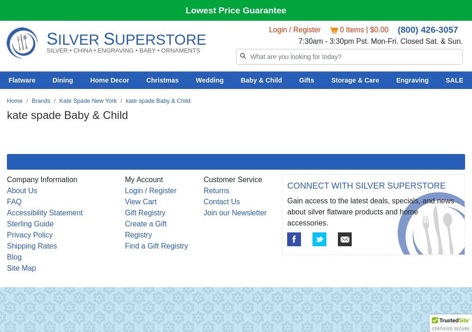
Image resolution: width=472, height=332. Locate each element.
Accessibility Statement (45, 213)
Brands (41, 100)
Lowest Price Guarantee (236, 10)
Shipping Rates (32, 246)
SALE (454, 80)
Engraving (412, 80)
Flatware (22, 80)
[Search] (349, 57)
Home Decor (110, 80)
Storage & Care (355, 80)
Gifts (306, 80)
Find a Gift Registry (156, 246)
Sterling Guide (30, 224)
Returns (217, 191)
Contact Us (222, 202)
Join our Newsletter (235, 213)
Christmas (162, 80)
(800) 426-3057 (428, 30)
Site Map (21, 268)
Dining (63, 80)
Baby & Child (261, 80)
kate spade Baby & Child (158, 100)
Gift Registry (145, 213)
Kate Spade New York (88, 100)
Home (15, 100)
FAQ (14, 202)
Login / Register (295, 30)
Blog (14, 257)
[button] (451, 323)
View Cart (141, 202)
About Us (22, 191)
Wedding (210, 80)
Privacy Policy (30, 235)
